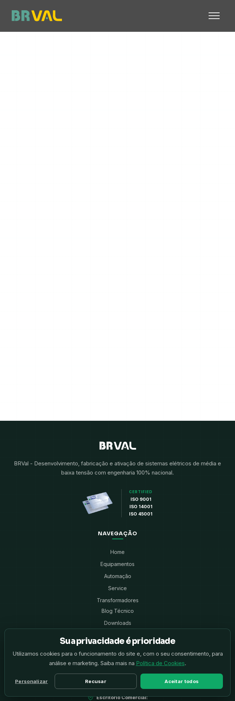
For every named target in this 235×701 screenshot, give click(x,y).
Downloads (117, 623)
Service (117, 588)
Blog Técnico (118, 611)
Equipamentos (117, 564)
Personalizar (31, 681)
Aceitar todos (182, 681)
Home (117, 552)
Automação (117, 576)
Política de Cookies (160, 663)
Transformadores (118, 600)
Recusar (95, 681)
